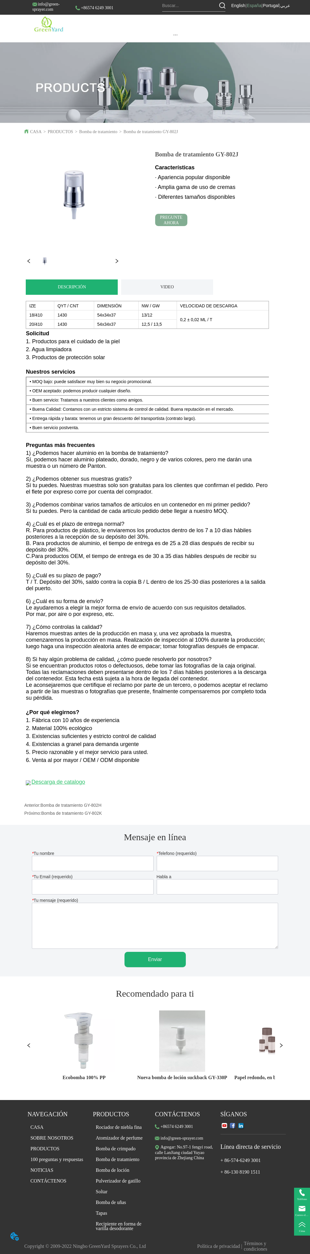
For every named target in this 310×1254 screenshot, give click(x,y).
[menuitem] (175, 34)
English (238, 5)
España (254, 5)
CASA (35, 131)
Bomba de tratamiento (98, 131)
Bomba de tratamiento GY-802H (70, 805)
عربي (285, 5)
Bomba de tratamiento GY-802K (71, 813)
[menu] (175, 34)
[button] (175, 35)
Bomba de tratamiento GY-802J (151, 131)
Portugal (271, 5)
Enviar (155, 959)
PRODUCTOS (60, 131)
